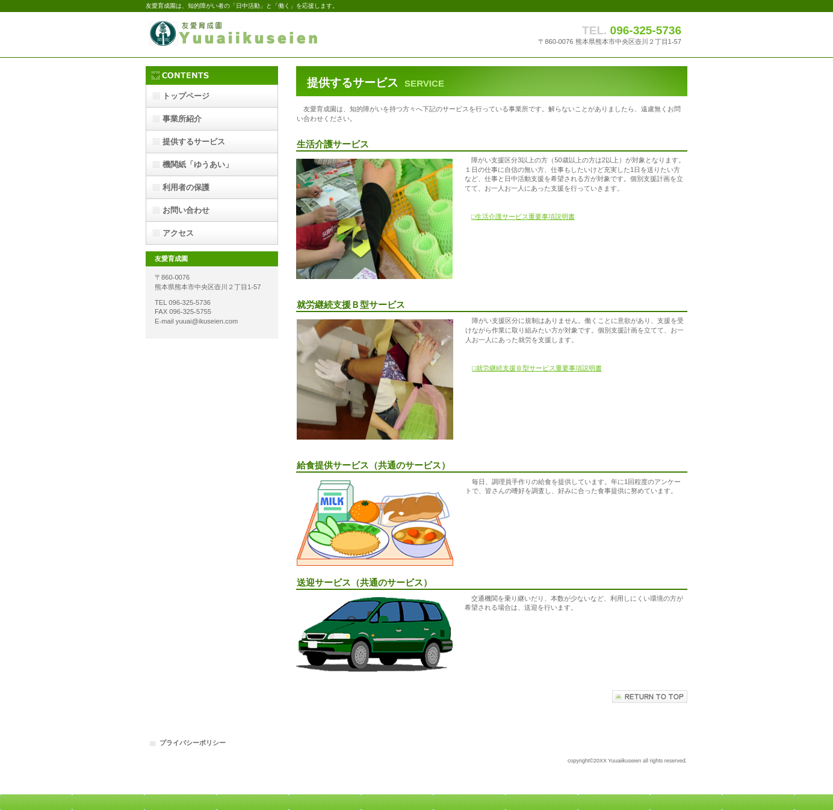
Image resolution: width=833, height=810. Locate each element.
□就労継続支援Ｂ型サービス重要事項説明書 (537, 368)
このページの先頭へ (649, 696)
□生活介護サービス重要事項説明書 (523, 216)
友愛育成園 (266, 34)
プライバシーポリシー (192, 742)
